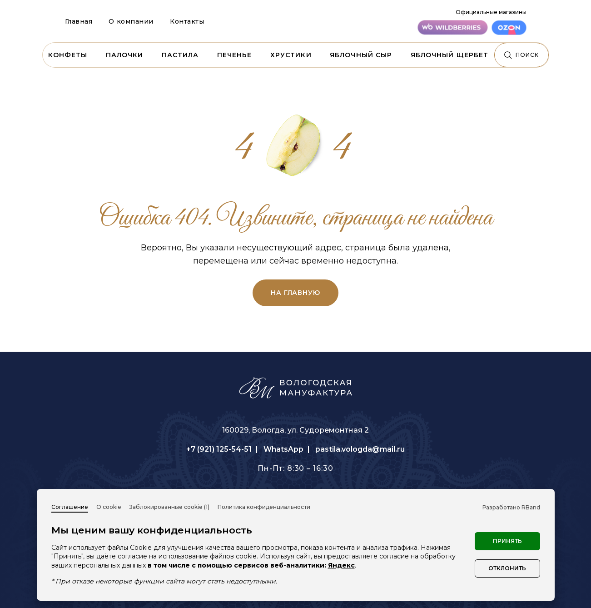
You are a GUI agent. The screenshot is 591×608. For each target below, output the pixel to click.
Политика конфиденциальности (264, 506)
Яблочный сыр (361, 55)
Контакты (187, 21)
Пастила (180, 55)
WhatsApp (283, 449)
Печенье (234, 55)
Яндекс (341, 565)
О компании (131, 21)
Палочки (125, 55)
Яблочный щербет (450, 55)
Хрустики (291, 55)
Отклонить (507, 568)
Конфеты (68, 55)
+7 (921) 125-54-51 (219, 449)
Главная (79, 21)
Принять (507, 541)
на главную (295, 293)
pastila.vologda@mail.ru (360, 449)
